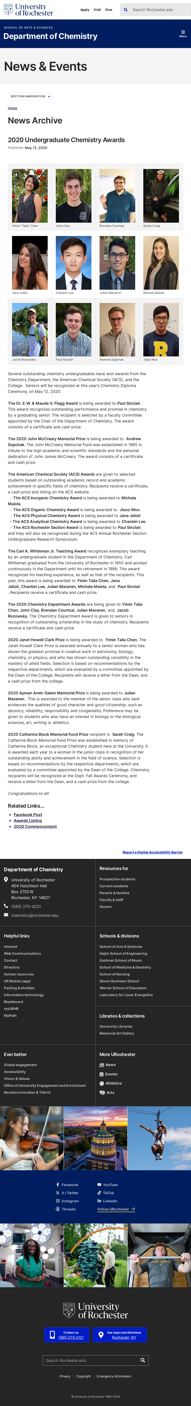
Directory (12, 967)
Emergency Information (114, 1376)
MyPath (10, 1015)
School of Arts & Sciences (28, 28)
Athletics (111, 1083)
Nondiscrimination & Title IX (27, 1092)
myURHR (11, 1008)
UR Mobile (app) (17, 981)
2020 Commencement (35, 826)
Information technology (24, 994)
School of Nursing (115, 974)
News (108, 1064)
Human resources (19, 974)
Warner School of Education (123, 988)
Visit (97, 9)
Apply (84, 9)
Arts (107, 1092)
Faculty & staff (111, 899)
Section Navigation (30, 96)
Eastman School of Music (121, 960)
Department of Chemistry (50, 36)
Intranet (10, 946)
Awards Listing (28, 820)
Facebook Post (28, 814)
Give (108, 9)
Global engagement (20, 1064)
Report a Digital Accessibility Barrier (153, 852)
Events (109, 1074)
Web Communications (22, 953)
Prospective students (117, 879)
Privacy (65, 1376)
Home (12, 107)
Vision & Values (17, 1078)
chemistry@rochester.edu (35, 915)
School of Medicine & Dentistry (125, 967)
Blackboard (13, 1001)
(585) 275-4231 (26, 906)
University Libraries (116, 1026)
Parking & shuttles (19, 988)
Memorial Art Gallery (117, 1033)
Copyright (83, 1376)
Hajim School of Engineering (123, 953)
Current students (114, 886)
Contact (10, 960)
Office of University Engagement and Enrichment (45, 1085)
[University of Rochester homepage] (28, 10)
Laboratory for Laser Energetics (126, 994)
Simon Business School (119, 981)
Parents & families (115, 892)
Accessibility (15, 1071)
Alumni (106, 906)
